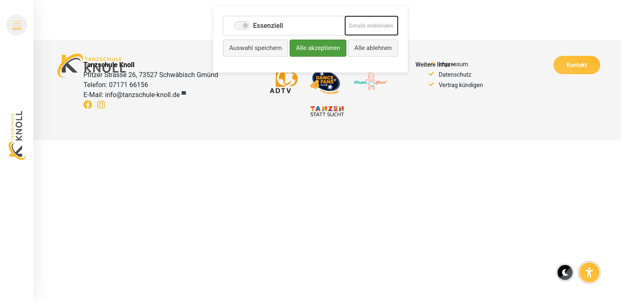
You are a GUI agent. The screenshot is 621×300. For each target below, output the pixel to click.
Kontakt (577, 65)
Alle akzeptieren (318, 48)
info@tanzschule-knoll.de (142, 95)
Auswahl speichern (255, 48)
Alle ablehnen (373, 48)
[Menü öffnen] (16, 25)
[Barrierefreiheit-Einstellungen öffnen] (589, 272)
